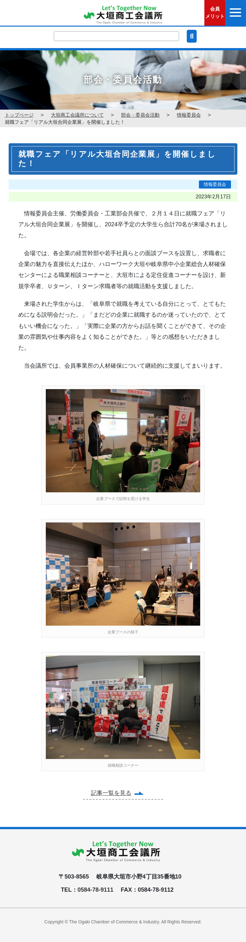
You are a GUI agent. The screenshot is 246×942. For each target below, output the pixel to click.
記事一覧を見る (111, 793)
